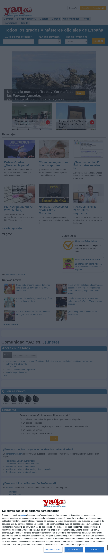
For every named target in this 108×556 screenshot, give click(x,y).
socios (23, 515)
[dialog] (54, 526)
